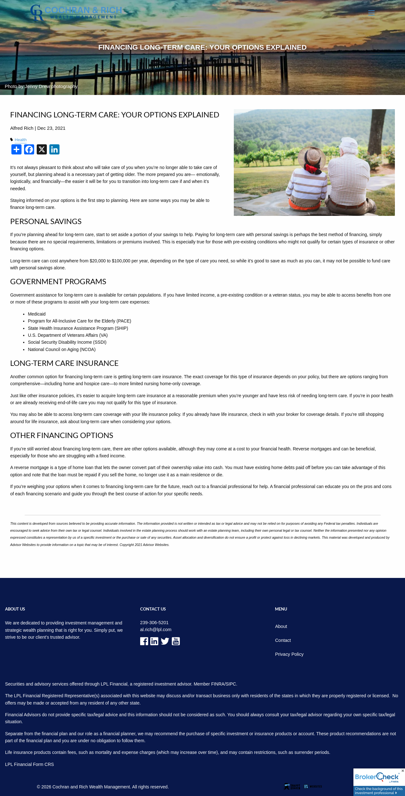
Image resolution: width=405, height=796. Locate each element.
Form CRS (43, 763)
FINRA (217, 683)
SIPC (231, 683)
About (281, 626)
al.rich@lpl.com (155, 629)
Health (20, 140)
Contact (282, 639)
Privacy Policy (288, 653)
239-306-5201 (154, 622)
